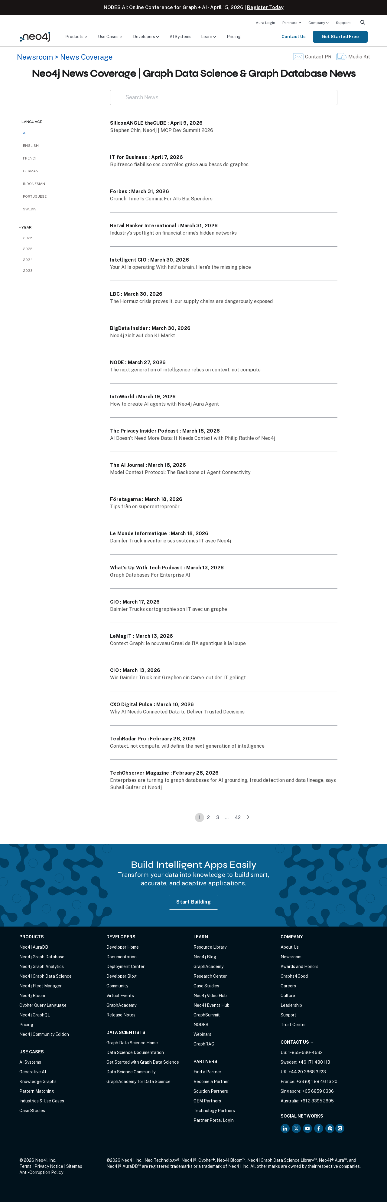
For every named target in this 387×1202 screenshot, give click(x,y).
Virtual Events (120, 995)
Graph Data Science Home (132, 1042)
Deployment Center (125, 966)
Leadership (291, 1005)
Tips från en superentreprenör (145, 506)
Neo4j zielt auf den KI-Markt (142, 335)
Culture (288, 995)
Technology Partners (214, 1110)
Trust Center (293, 1024)
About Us (290, 947)
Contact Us (293, 36)
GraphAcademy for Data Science (138, 1081)
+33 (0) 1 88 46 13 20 (316, 1081)
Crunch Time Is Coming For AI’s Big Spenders (161, 199)
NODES (201, 1024)
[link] (248, 817)
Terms (25, 1166)
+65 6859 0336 (318, 1091)
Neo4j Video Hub (210, 995)
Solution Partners (211, 1091)
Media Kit (359, 57)
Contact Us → (297, 1042)
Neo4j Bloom (32, 995)
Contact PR (318, 57)
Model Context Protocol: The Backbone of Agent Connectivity (180, 472)
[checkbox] (59, 146)
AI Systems (180, 36)
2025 (28, 249)
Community (117, 985)
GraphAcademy (121, 1005)
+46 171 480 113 (314, 1062)
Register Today (265, 7)
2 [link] (208, 817)
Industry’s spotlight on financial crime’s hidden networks (173, 233)
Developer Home (122, 947)
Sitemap (74, 1166)
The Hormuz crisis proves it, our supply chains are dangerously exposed (191, 301)
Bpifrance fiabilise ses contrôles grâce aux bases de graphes (179, 164)
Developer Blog (121, 976)
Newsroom (35, 57)
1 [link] (199, 817)
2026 (28, 238)
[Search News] (223, 97)
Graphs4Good (294, 976)
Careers (288, 985)
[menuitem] (265, 22)
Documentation (121, 956)
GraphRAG (204, 1044)
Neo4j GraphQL (34, 1015)
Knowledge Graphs (38, 1081)
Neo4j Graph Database (41, 956)
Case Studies (32, 1110)
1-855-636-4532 (305, 1052)
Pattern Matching (36, 1091)
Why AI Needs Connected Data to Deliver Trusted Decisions (177, 712)
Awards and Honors (299, 966)
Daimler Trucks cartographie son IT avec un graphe (168, 609)
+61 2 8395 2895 (317, 1100)
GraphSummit (207, 1015)
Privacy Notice (48, 1166)
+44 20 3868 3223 (307, 1071)
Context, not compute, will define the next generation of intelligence (187, 746)
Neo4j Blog (205, 956)
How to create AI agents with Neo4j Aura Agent (164, 404)
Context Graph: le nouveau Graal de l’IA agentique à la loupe (178, 643)
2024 (28, 260)
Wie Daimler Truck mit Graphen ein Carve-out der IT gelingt (178, 677)
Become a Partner (211, 1081)
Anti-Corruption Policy (41, 1172)
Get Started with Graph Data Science (142, 1062)
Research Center (210, 976)
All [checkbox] (26, 133)
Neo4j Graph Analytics (41, 966)
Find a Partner (207, 1071)
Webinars (202, 1034)
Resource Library (210, 947)
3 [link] (217, 817)
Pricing (234, 36)
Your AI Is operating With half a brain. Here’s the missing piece (180, 267)
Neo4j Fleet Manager (40, 985)
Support (343, 23)
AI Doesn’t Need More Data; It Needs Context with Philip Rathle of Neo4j (192, 438)
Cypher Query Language (43, 1005)
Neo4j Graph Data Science (45, 976)
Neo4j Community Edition (44, 1034)
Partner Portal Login (214, 1120)
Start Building (193, 902)
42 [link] (238, 817)
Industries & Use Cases (41, 1100)
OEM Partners (207, 1100)
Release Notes (120, 1015)
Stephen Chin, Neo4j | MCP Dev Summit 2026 (161, 130)
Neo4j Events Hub (211, 1005)
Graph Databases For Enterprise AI (150, 575)
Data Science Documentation (135, 1052)
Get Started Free (340, 36)
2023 (28, 270)
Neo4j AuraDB (33, 947)
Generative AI (32, 1071)
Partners (290, 23)
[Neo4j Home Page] (35, 36)
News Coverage (86, 57)
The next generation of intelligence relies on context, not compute (185, 370)
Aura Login (265, 23)
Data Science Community (130, 1071)
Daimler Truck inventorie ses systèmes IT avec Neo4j (170, 541)
